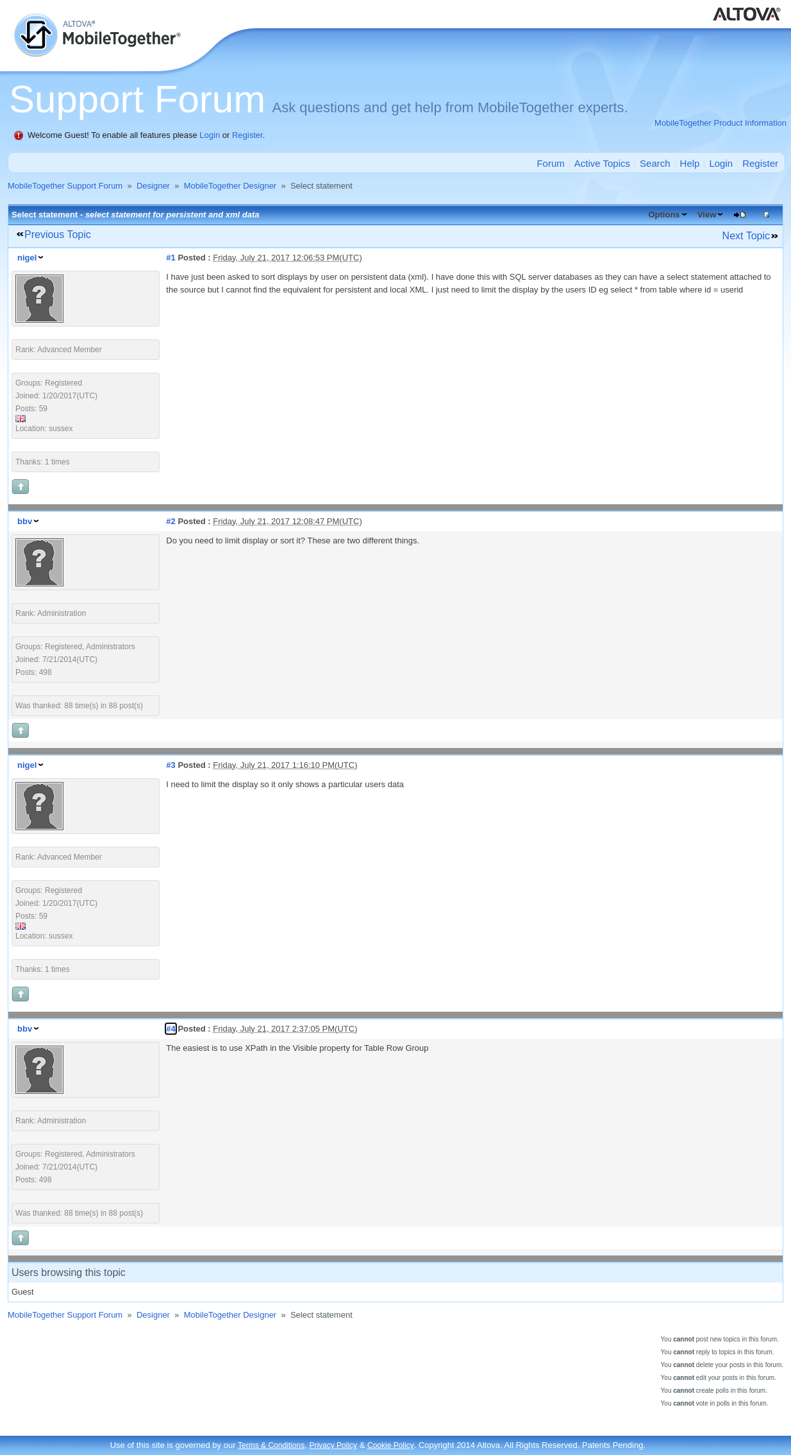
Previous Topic (57, 234)
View (706, 214)
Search (655, 163)
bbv (24, 521)
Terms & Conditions (271, 1445)
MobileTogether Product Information (720, 123)
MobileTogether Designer (230, 186)
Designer (153, 186)
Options (663, 214)
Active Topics (602, 163)
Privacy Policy (333, 1445)
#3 (170, 765)
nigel (27, 257)
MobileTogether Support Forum (65, 186)
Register (247, 135)
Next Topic (746, 235)
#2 (170, 521)
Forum (550, 163)
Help (690, 163)
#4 (170, 1029)
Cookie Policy (390, 1445)
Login (209, 135)
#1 (170, 257)
